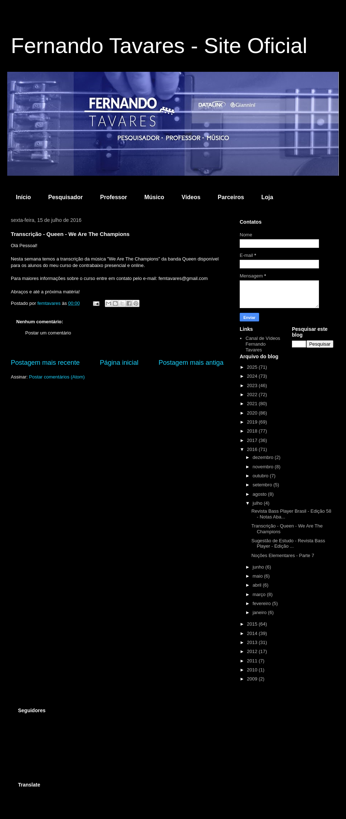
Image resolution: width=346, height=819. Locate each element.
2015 (253, 624)
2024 (253, 376)
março (260, 594)
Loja (267, 197)
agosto (260, 494)
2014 (253, 633)
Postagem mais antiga (191, 362)
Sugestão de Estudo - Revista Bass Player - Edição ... (288, 543)
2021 (253, 403)
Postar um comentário (48, 333)
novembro (264, 466)
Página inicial (119, 362)
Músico (154, 197)
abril (258, 585)
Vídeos (191, 197)
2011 (253, 660)
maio (258, 576)
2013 (253, 642)
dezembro (264, 457)
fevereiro (262, 603)
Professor (113, 197)
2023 (253, 385)
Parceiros (231, 197)
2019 (253, 422)
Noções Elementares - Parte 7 (282, 555)
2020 (253, 413)
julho (258, 503)
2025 (253, 367)
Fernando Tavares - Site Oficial (159, 46)
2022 (253, 394)
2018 (253, 431)
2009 (253, 679)
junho (259, 567)
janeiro (260, 612)
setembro (263, 484)
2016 (253, 449)
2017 (253, 440)
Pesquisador (65, 197)
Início (23, 197)
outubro (261, 475)
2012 (253, 651)
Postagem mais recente (45, 362)
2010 (253, 670)
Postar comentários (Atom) (57, 377)
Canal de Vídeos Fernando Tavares (262, 344)
